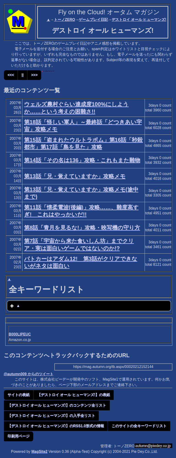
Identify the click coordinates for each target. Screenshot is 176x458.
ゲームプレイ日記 (93, 19)
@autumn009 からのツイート (28, 374)
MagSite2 (39, 451)
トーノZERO (64, 19)
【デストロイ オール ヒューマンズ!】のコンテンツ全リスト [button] (57, 405)
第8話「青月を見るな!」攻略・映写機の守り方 (82, 228)
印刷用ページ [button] (19, 436)
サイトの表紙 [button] (19, 395)
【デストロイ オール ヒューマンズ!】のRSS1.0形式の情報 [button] (56, 426)
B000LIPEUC (20, 334)
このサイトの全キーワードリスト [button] (139, 426)
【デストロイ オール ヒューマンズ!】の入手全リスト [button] (51, 416)
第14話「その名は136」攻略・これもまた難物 (82, 160)
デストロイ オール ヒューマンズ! (139, 19)
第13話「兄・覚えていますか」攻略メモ (75, 176)
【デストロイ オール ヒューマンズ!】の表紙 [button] (73, 395)
